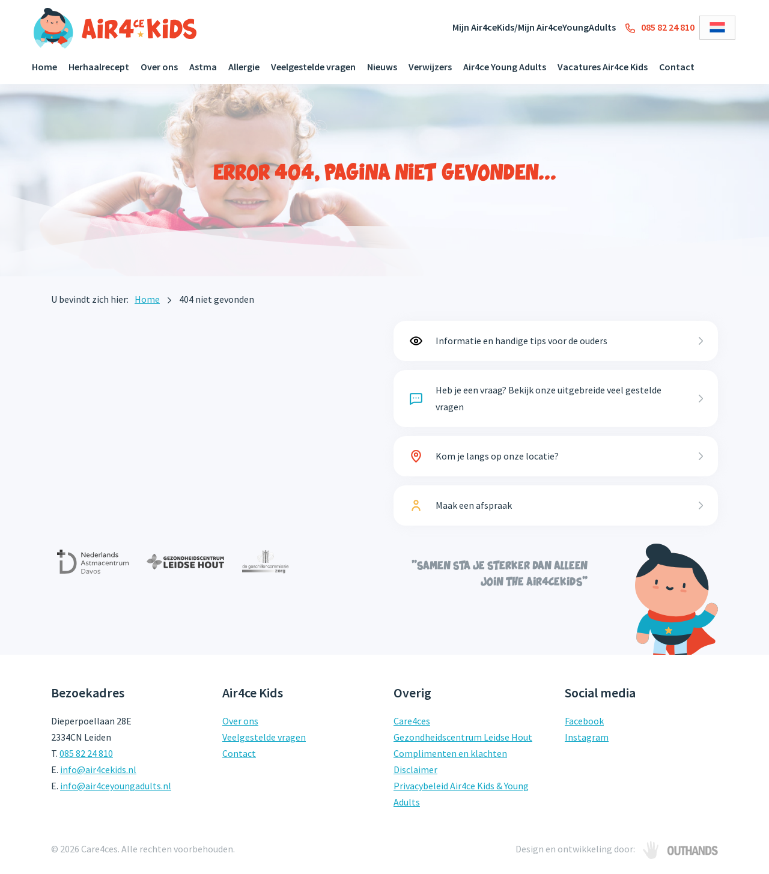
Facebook (584, 721)
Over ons (159, 67)
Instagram (587, 737)
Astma (203, 67)
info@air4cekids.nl (98, 769)
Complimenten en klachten (450, 753)
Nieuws (382, 67)
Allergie (244, 67)
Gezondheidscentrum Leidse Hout (463, 737)
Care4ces (412, 721)
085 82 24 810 (660, 27)
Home (44, 67)
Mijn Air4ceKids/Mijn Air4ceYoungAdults (534, 27)
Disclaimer (415, 769)
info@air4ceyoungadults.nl (115, 786)
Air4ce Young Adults (504, 67)
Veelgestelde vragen (313, 67)
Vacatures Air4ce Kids (603, 67)
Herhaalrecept (98, 67)
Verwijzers (430, 67)
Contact (677, 67)
